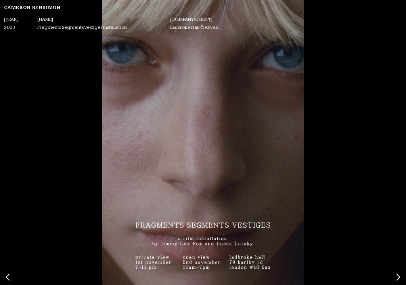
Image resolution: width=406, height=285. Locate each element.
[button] (40, 142)
